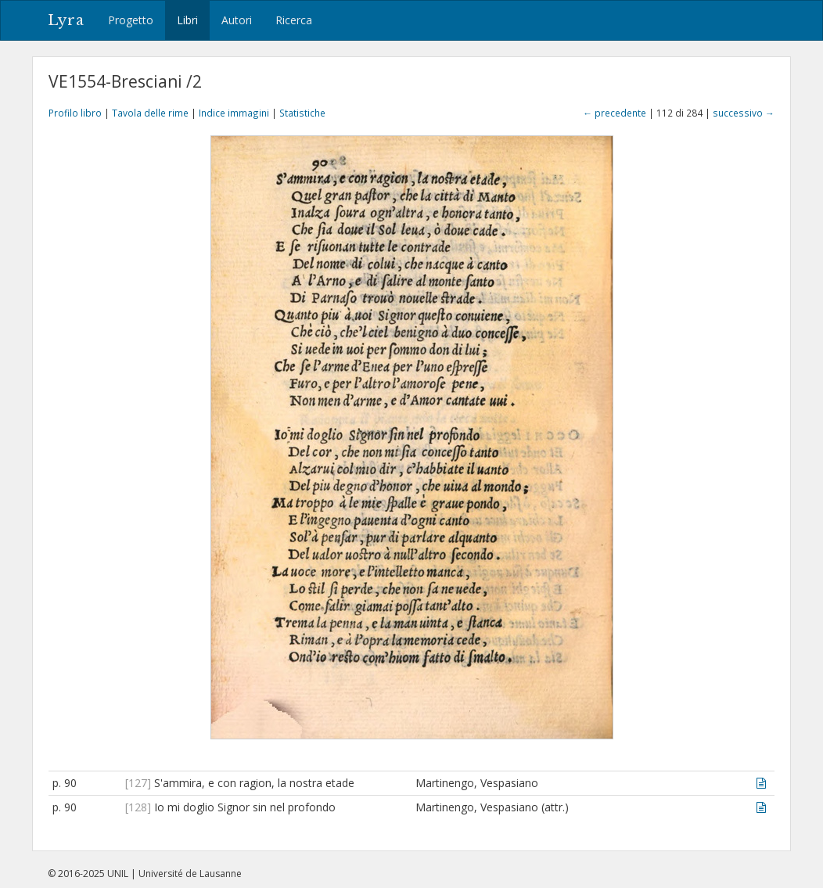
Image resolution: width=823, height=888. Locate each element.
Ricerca (293, 20)
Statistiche (302, 112)
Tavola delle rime (150, 112)
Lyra (66, 20)
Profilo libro (75, 112)
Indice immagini (234, 112)
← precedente (614, 112)
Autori (236, 20)
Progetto (130, 20)
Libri (187, 20)
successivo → (743, 112)
